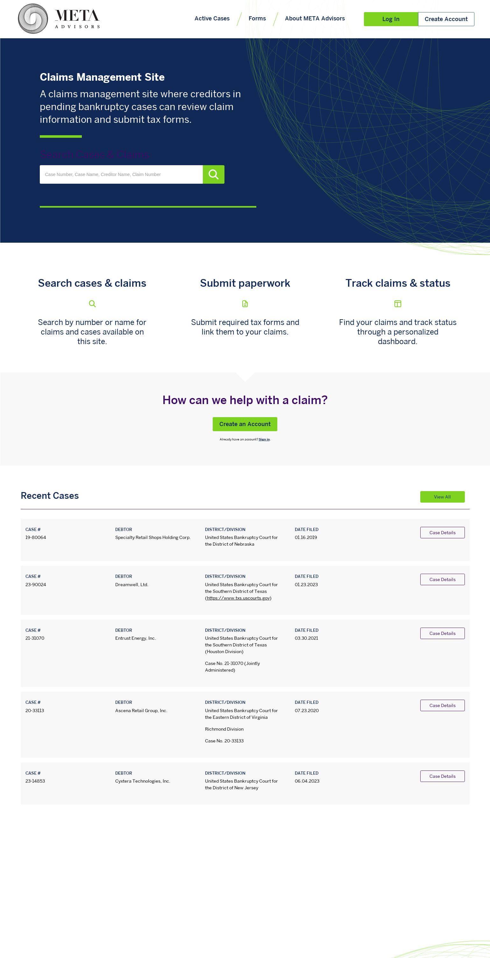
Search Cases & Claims (94, 155)
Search (213, 174)
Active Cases (212, 19)
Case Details (443, 533)
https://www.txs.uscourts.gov (238, 598)
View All (442, 497)
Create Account (446, 20)
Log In (391, 20)
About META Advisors (315, 19)
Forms (257, 19)
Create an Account (245, 425)
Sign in (264, 439)
